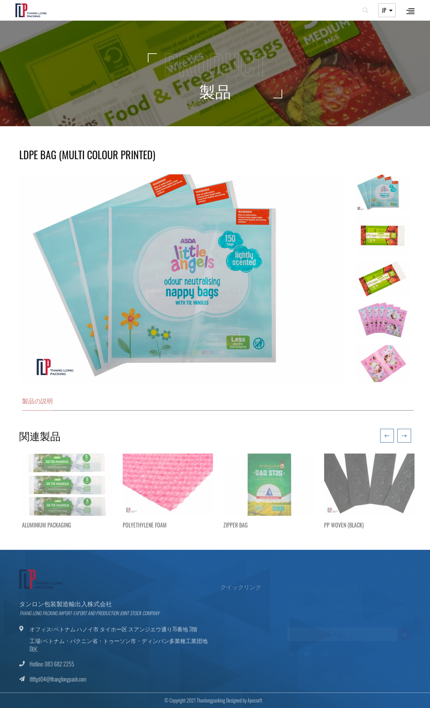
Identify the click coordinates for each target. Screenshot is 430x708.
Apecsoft (250, 700)
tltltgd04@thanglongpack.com (58, 683)
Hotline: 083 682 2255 (52, 668)
